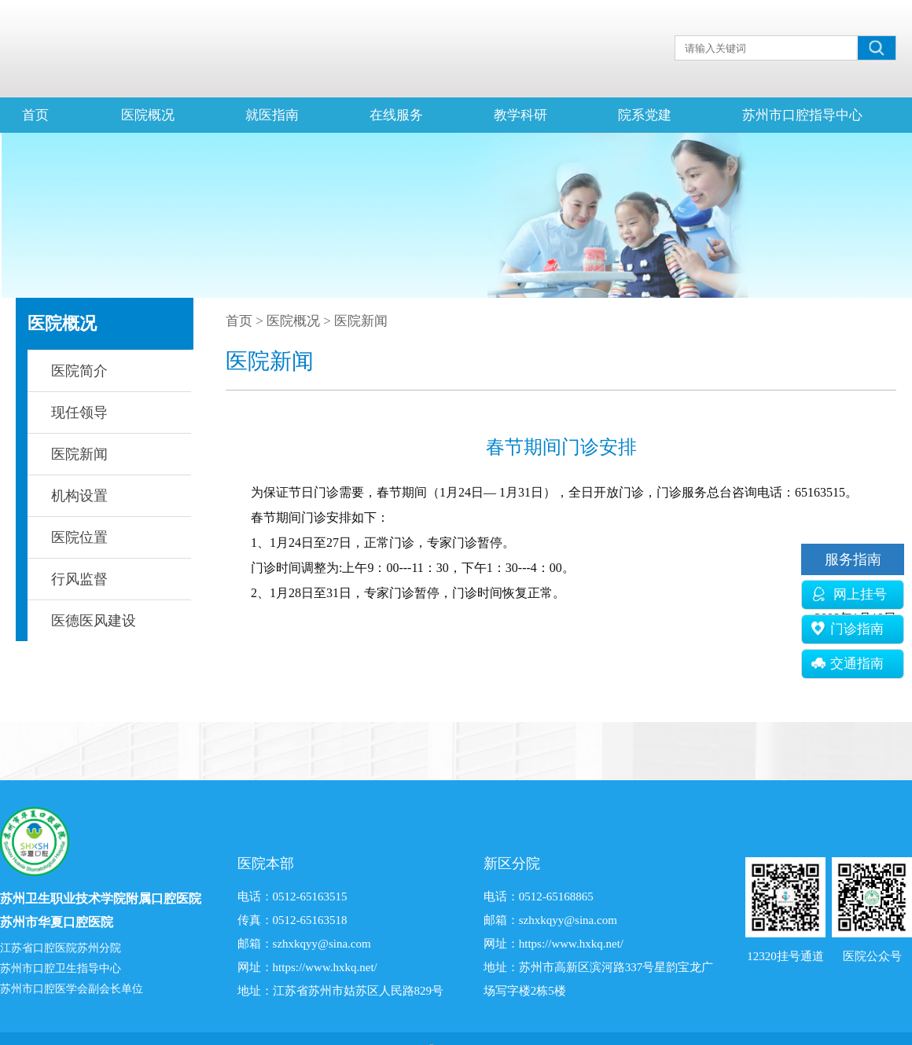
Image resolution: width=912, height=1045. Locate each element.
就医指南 (272, 115)
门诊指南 (847, 629)
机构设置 (79, 496)
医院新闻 (79, 454)
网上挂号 (849, 594)
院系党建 (644, 115)
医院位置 (79, 537)
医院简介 (79, 371)
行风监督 (79, 579)
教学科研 (520, 115)
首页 (35, 115)
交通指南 (847, 663)
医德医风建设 (93, 621)
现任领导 (79, 412)
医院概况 (148, 115)
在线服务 (396, 115)
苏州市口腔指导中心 (802, 115)
